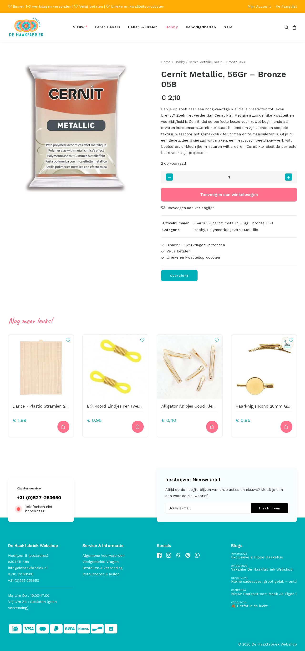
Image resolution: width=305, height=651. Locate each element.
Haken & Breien (143, 27)
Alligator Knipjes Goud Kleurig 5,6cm (197, 406)
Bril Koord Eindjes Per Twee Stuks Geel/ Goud (131, 406)
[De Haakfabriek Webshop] (26, 27)
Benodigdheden (201, 27)
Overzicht (179, 275)
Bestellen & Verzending (102, 568)
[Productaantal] (229, 177)
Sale (228, 27)
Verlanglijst (286, 6)
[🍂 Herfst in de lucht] (264, 604)
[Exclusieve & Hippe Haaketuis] (264, 556)
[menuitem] (259, 6)
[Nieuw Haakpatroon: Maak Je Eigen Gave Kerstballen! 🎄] (264, 592)
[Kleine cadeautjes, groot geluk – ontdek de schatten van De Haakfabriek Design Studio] (264, 580)
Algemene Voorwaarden (103, 555)
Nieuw (79, 27)
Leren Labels (107, 27)
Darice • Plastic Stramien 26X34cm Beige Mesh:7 (60, 406)
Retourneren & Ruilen (100, 574)
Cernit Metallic (245, 230)
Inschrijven (269, 508)
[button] (287, 27)
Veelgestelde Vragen (100, 562)
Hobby (172, 27)
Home (166, 62)
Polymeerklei (218, 230)
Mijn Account (259, 6)
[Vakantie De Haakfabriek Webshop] (264, 568)
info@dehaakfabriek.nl (28, 568)
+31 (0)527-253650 (39, 497)
